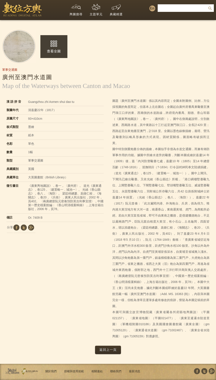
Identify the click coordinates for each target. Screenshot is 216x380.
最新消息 (134, 371)
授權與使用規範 (74, 371)
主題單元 (96, 9)
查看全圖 (54, 47)
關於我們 (51, 371)
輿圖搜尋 (76, 9)
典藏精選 (116, 9)
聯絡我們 (115, 371)
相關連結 (97, 371)
